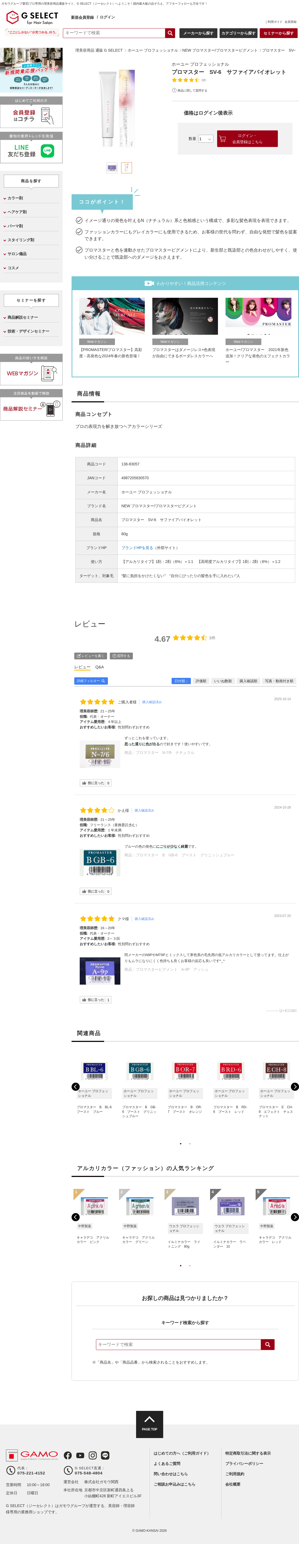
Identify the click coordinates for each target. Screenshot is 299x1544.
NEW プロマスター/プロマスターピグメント (159, 506)
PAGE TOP (149, 1429)
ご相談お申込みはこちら (174, 1484)
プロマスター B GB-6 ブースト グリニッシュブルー (185, 855)
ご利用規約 (234, 1474)
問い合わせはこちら (171, 1474)
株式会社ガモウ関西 (101, 1482)
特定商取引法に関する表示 (248, 1453)
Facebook (67, 1455)
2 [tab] (189, 1149)
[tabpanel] (119, 109)
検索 (268, 1344)
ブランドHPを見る (137, 548)
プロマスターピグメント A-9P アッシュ (172, 969)
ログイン (107, 17)
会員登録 (290, 21)
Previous (76, 1087)
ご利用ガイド (273, 21)
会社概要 (232, 1484)
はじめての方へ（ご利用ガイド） (182, 1453)
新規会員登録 (83, 17)
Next (295, 1087)
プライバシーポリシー (244, 1463)
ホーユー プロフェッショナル (200, 64)
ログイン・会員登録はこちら (247, 138)
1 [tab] (180, 1149)
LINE (105, 1455)
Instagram (92, 1455)
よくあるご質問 (167, 1463)
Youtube (80, 1455)
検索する (170, 33)
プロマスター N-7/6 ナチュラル (165, 752)
